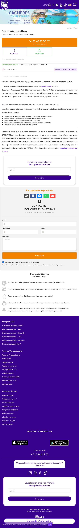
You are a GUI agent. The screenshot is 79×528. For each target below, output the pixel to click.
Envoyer (39, 255)
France (32, 34)
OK (50, 525)
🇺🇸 (70, 4)
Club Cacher (6, 359)
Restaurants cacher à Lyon (11, 337)
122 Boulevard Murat (10, 34)
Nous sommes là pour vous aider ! (39, 512)
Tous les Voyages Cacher (11, 355)
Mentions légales (8, 402)
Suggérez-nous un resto (10, 406)
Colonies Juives (7, 373)
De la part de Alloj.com (39, 44)
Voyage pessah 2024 (9, 369)
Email (43, 228)
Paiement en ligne (8, 421)
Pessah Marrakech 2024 (11, 377)
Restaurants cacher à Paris (12, 329)
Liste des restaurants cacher (12, 326)
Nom (4, 220)
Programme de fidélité (10, 410)
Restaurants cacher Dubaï (11, 344)
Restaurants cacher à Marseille (13, 340)
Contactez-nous (7, 395)
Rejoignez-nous (7, 413)
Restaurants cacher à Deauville (13, 333)
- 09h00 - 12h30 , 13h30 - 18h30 (25, 65)
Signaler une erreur (9, 417)
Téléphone (6, 228)
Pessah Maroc (7, 384)
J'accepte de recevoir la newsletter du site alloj (21, 262)
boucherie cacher (46, 86)
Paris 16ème (23, 34)
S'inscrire (39, 177)
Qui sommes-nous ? (9, 399)
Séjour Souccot (7, 362)
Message (5, 236)
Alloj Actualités (7, 424)
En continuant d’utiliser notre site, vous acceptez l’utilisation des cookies (24, 524)
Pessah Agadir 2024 (9, 380)
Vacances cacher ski (9, 366)
